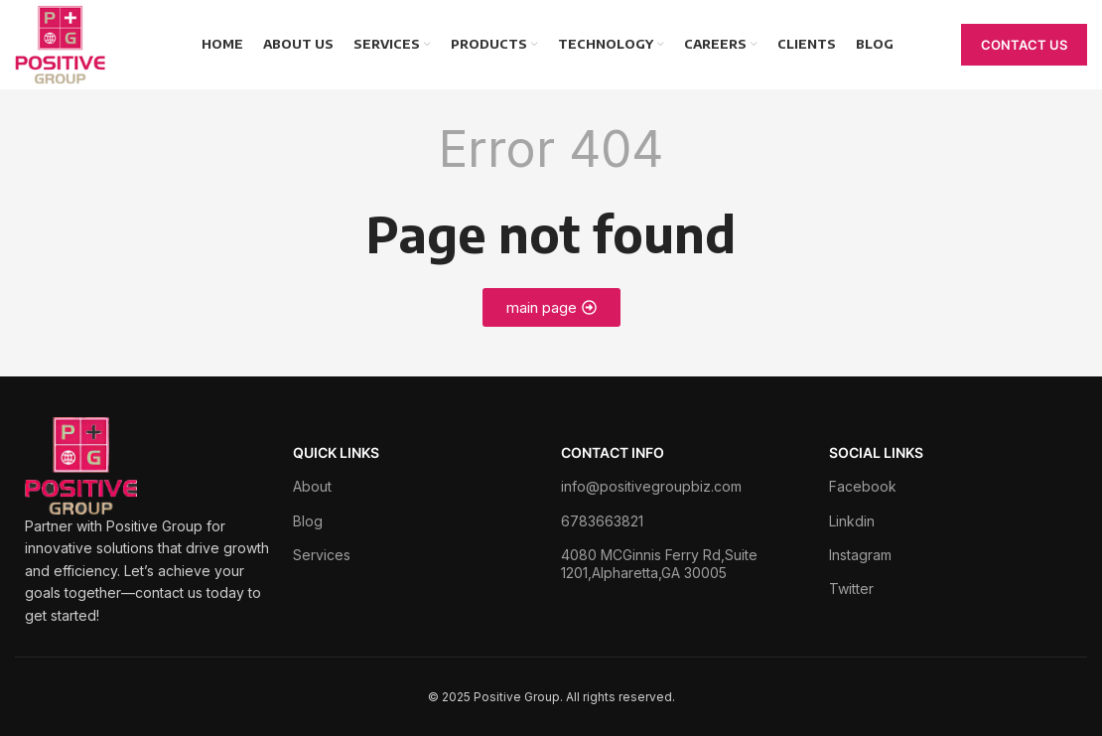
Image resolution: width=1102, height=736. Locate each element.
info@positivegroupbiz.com (651, 486)
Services (321, 554)
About (312, 486)
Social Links (876, 452)
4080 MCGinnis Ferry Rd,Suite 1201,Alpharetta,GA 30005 (659, 563)
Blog (308, 521)
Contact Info (612, 452)
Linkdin (852, 521)
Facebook (862, 486)
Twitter (851, 588)
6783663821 (602, 521)
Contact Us (1024, 45)
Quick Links (336, 452)
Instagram (860, 554)
